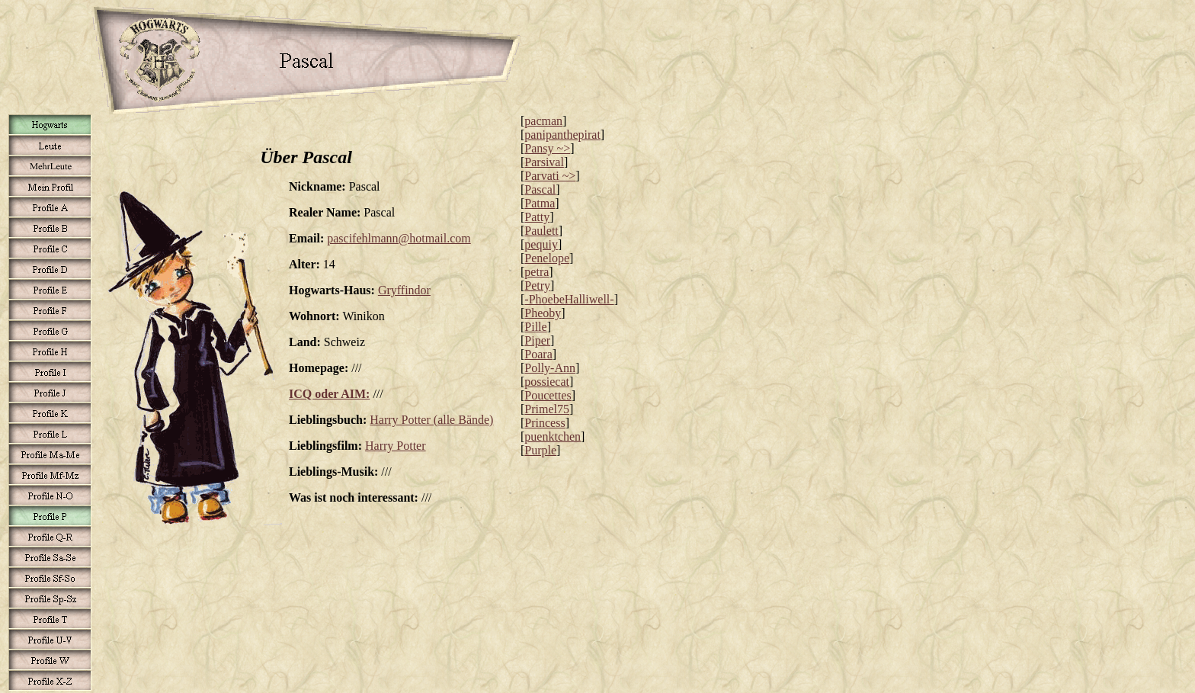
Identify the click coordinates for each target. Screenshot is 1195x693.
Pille (535, 326)
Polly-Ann (549, 367)
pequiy (541, 244)
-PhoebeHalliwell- (569, 299)
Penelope (546, 258)
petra (536, 271)
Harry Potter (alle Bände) (431, 419)
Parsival (544, 162)
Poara (538, 354)
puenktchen (552, 436)
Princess (544, 422)
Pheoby (542, 312)
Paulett (541, 230)
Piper (537, 340)
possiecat (546, 381)
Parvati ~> (549, 175)
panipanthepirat (562, 134)
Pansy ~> (547, 148)
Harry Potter (395, 445)
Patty (536, 216)
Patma (539, 203)
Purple (540, 450)
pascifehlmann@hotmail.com (398, 238)
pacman (543, 120)
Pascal (540, 189)
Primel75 (546, 409)
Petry (537, 285)
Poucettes (547, 395)
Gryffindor (404, 290)
